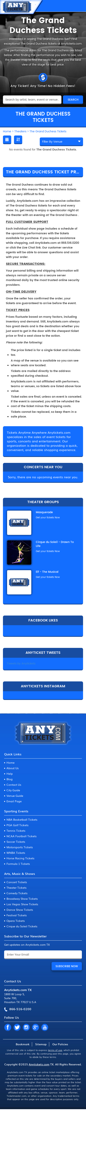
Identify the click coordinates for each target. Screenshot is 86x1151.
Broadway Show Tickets (22, 899)
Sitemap (41, 1044)
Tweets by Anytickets (21, 663)
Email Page (14, 801)
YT (44, 1027)
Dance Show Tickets (19, 910)
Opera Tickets (15, 921)
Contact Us (13, 785)
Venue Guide (14, 796)
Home (10, 762)
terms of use (55, 1050)
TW (16, 1027)
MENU (79, 6)
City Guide (13, 790)
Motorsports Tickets (19, 847)
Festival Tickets (16, 915)
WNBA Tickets (15, 853)
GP (35, 1027)
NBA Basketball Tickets (21, 819)
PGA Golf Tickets (17, 825)
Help (9, 773)
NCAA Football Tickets (21, 836)
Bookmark (23, 1044)
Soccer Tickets (15, 842)
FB (7, 1027)
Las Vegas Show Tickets (22, 904)
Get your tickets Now (48, 517)
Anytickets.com (39, 1064)
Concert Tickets (16, 882)
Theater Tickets (16, 887)
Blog (9, 779)
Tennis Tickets (15, 830)
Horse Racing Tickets (20, 858)
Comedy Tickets (17, 893)
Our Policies (60, 1044)
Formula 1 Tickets (18, 864)
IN (26, 1027)
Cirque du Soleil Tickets (21, 926)
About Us (12, 768)
